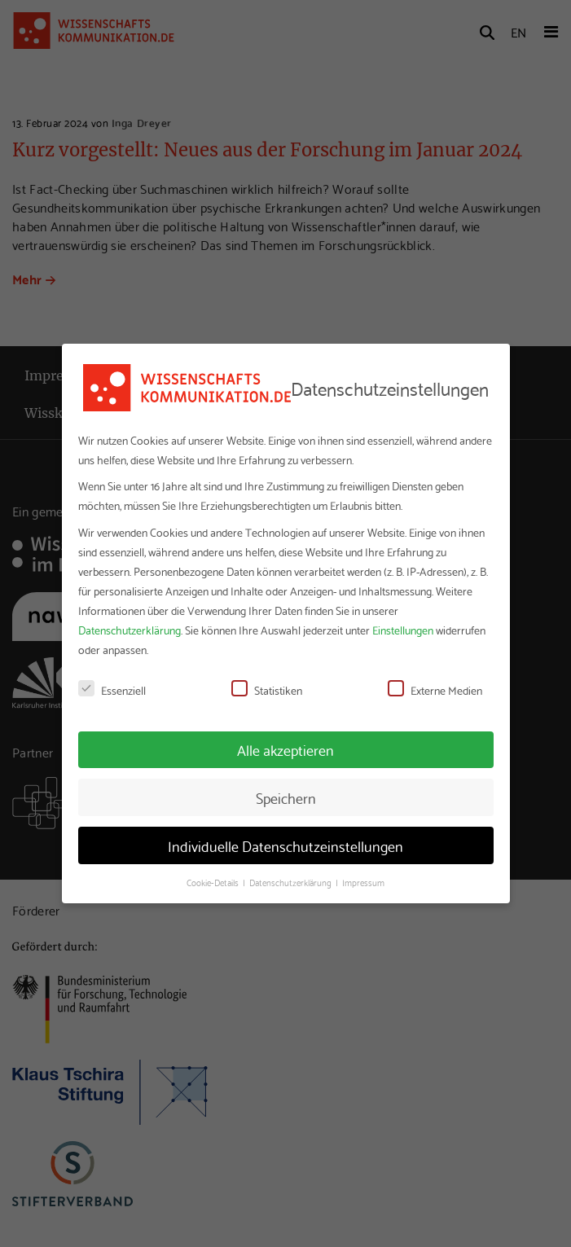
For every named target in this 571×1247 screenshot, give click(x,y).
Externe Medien (435, 690)
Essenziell (112, 690)
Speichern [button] (286, 797)
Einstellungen (402, 629)
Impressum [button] (363, 882)
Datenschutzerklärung (129, 629)
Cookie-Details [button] (214, 882)
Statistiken (266, 690)
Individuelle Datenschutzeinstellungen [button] (285, 845)
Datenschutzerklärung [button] (291, 882)
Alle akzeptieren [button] (285, 749)
